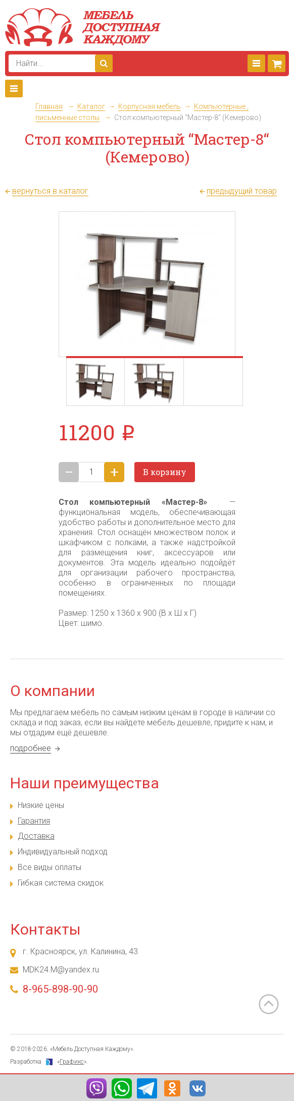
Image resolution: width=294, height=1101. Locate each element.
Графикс (72, 1061)
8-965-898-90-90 (60, 989)
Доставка (36, 836)
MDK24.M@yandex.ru (61, 969)
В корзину (164, 472)
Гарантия (34, 821)
